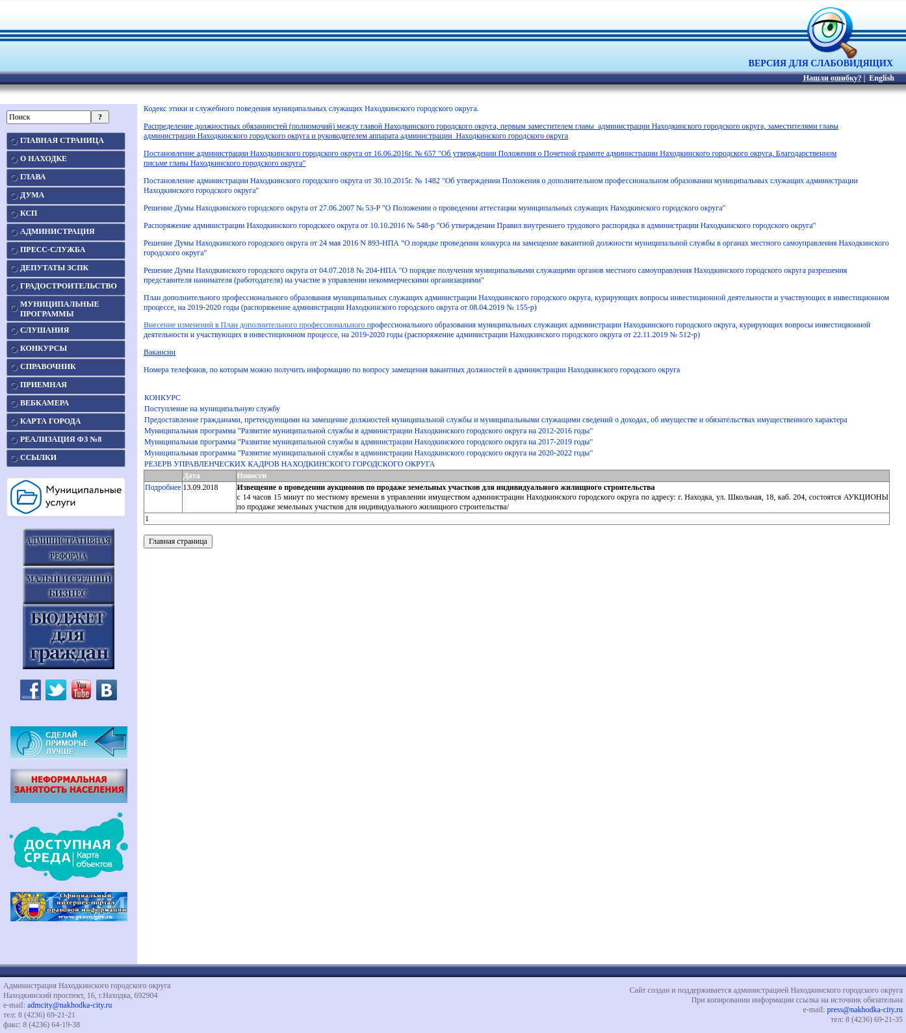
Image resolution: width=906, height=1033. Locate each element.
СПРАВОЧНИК (48, 366)
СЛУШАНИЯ (44, 330)
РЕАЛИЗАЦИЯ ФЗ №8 (60, 439)
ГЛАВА (32, 176)
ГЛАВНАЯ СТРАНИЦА (62, 140)
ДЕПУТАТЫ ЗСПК (54, 267)
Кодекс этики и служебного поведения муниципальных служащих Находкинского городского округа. (312, 108)
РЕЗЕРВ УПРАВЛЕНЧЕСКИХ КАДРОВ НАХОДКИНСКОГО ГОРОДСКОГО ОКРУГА (289, 463)
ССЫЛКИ (38, 457)
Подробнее (163, 487)
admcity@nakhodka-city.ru (69, 1005)
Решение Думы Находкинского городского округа (227, 243)
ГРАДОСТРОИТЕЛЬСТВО (68, 285)
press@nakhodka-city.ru (865, 1009)
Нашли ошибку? (832, 78)
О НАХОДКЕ (43, 158)
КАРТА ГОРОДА (50, 421)
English (881, 78)
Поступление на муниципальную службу (212, 408)
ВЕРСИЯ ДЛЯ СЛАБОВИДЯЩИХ (821, 59)
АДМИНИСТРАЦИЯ (57, 231)
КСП (28, 213)
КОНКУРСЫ (43, 348)
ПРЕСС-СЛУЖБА (52, 249)
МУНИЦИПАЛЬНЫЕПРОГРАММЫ (59, 309)
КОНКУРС (162, 397)
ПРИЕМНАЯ (43, 384)
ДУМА (32, 194)
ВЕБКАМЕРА (44, 402)
